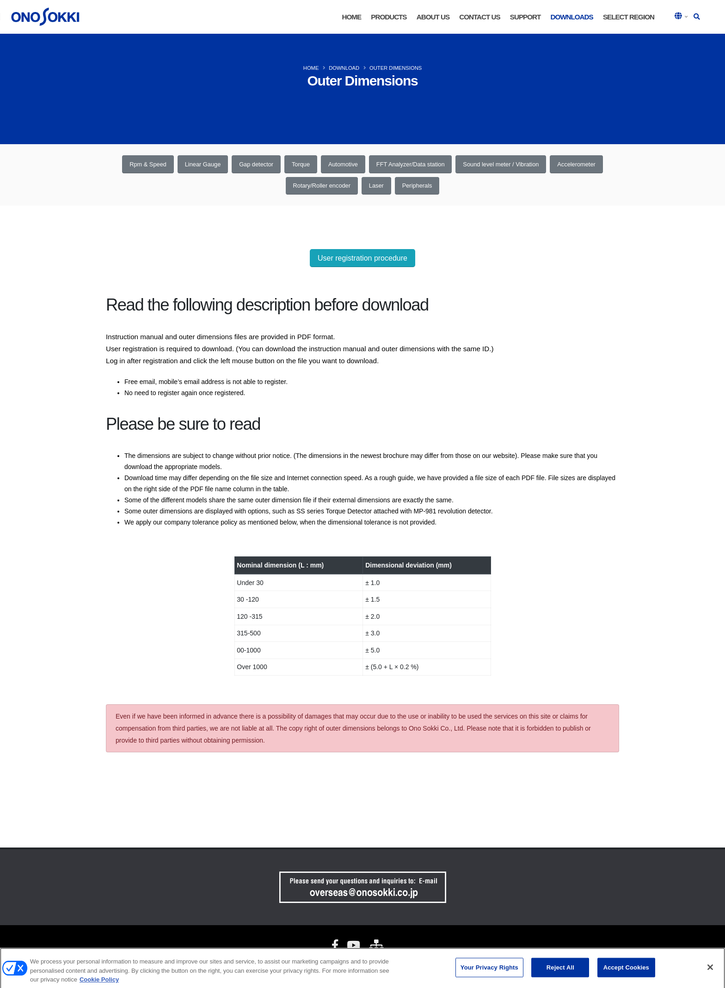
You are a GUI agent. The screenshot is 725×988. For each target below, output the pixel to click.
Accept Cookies (626, 970)
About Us (433, 17)
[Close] (710, 970)
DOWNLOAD (344, 68)
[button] (682, 16)
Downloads (571, 17)
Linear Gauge (203, 164)
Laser (376, 185)
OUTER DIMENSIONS (395, 68)
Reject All (560, 970)
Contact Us (479, 17)
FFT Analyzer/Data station (410, 164)
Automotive (343, 164)
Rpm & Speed (147, 164)
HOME (352, 17)
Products (388, 17)
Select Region (628, 17)
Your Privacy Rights (489, 970)
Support (525, 17)
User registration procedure (362, 258)
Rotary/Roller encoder (321, 185)
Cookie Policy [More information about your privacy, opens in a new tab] (99, 982)
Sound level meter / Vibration (501, 164)
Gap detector (256, 164)
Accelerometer (576, 164)
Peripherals (417, 185)
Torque (301, 164)
